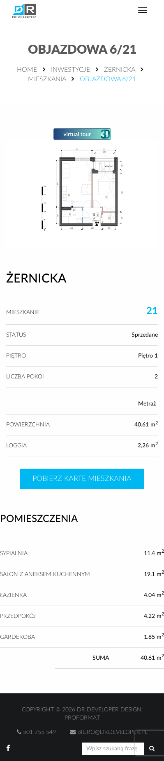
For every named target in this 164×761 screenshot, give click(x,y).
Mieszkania (47, 79)
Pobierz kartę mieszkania (82, 479)
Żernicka (119, 69)
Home (27, 69)
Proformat (82, 718)
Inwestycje (70, 69)
